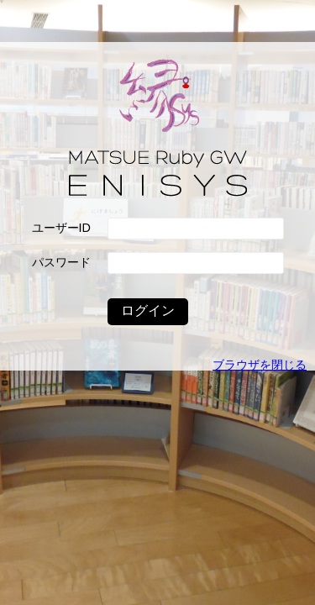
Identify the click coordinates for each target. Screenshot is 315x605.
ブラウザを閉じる (260, 364)
